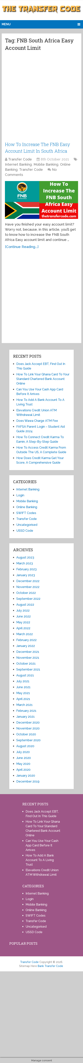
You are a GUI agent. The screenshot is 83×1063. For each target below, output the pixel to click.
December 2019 (27, 781)
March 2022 (24, 634)
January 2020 (25, 775)
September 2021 (28, 669)
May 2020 (23, 763)
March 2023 (24, 563)
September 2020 (28, 740)
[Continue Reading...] (21, 246)
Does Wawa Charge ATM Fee (37, 420)
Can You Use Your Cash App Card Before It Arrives (42, 845)
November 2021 (27, 657)
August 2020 (25, 746)
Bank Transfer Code (50, 965)
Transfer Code (20, 159)
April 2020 (23, 769)
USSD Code (24, 530)
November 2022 (27, 586)
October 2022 (26, 592)
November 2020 (28, 728)
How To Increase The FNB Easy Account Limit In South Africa (37, 147)
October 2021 (26, 663)
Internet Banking (18, 164)
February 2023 (26, 569)
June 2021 (23, 687)
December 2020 (28, 722)
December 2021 (27, 651)
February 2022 (26, 639)
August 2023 (25, 557)
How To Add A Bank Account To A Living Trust (40, 859)
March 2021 (24, 704)
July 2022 (23, 610)
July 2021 (22, 681)
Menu (6, 24)
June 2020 (23, 757)
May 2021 (23, 692)
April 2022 (23, 628)
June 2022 (23, 616)
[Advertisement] (41, 98)
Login (20, 495)
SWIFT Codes (26, 512)
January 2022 (25, 645)
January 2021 (25, 716)
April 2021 (23, 698)
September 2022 (28, 598)
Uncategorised (26, 524)
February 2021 (26, 710)
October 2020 (26, 734)
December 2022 (27, 580)
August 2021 (25, 675)
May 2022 (23, 622)
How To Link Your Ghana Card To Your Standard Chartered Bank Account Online (42, 378)
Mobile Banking (46, 164)
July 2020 (23, 751)
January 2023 (25, 575)
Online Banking (26, 506)
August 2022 (25, 604)
